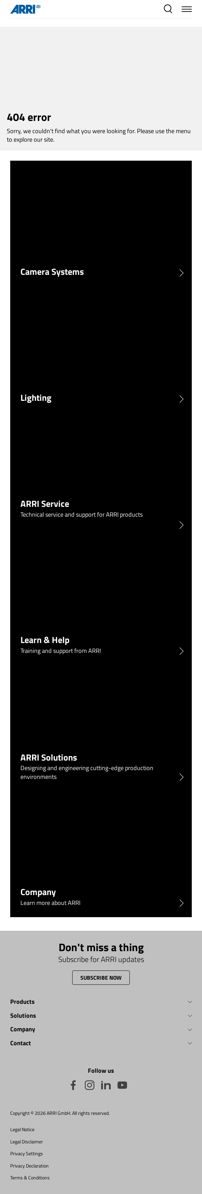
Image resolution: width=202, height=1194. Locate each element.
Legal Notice (22, 1129)
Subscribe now (101, 978)
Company (22, 1029)
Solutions (23, 1015)
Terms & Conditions (30, 1177)
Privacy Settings (26, 1153)
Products (22, 1001)
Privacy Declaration (29, 1165)
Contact (20, 1043)
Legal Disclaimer (26, 1141)
